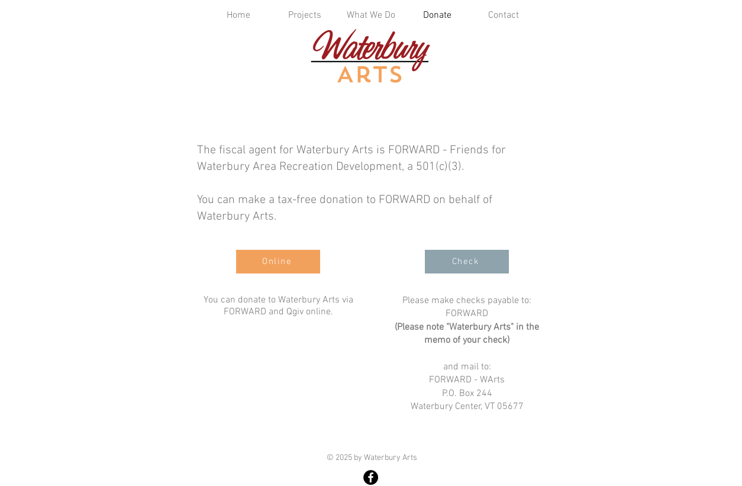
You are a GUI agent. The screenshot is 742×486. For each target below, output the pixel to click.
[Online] (278, 261)
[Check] (467, 261)
